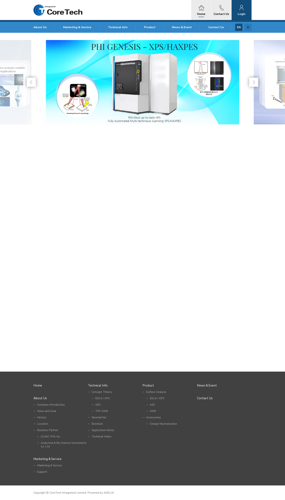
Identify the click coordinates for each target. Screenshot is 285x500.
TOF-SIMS (101, 411)
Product (149, 27)
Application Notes (103, 430)
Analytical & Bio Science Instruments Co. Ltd (64, 444)
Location (42, 424)
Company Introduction (51, 405)
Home (37, 385)
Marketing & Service (77, 27)
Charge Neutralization (163, 424)
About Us (40, 27)
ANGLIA (109, 493)
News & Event (182, 27)
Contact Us (216, 27)
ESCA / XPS (102, 398)
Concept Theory (102, 392)
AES (98, 405)
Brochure (97, 424)
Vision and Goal (46, 411)
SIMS (153, 411)
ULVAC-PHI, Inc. (51, 436)
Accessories (153, 417)
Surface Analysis (156, 392)
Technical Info (118, 27)
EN (239, 27)
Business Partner (47, 430)
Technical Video (101, 436)
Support (42, 472)
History (41, 417)
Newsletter (99, 417)
